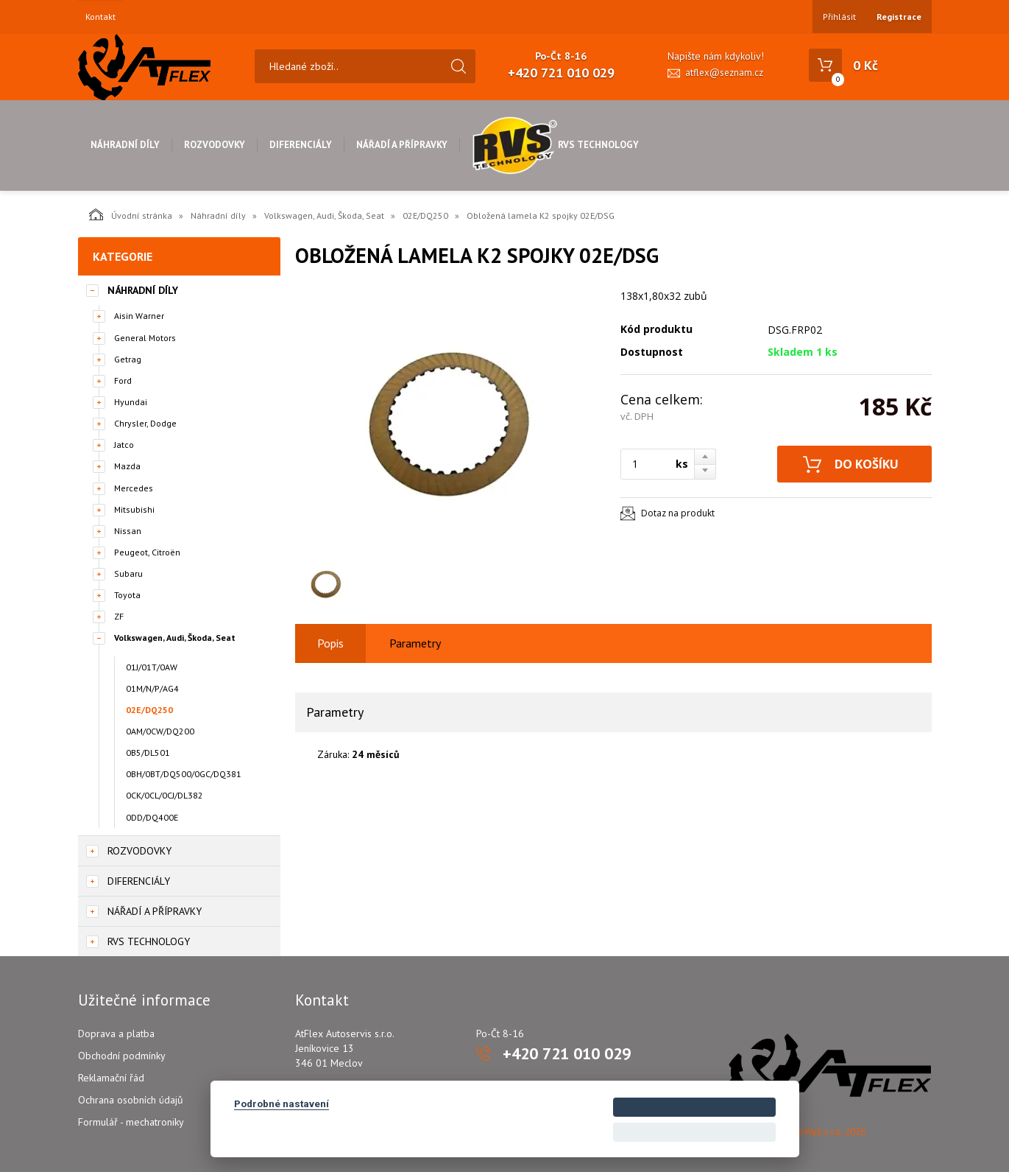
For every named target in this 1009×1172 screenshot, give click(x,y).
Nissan (127, 530)
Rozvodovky (214, 144)
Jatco (124, 444)
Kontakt (100, 17)
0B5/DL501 (148, 752)
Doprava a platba (116, 1033)
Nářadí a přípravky (401, 144)
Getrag (127, 359)
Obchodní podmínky (122, 1055)
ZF (119, 616)
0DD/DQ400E (152, 817)
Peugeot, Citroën (147, 552)
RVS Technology (555, 144)
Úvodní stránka (130, 214)
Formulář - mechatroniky (131, 1122)
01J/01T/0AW (151, 667)
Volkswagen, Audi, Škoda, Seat (324, 215)
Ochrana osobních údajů (130, 1099)
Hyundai (130, 401)
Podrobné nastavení (281, 1103)
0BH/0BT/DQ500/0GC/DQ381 (183, 773)
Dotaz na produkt (678, 513)
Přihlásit (839, 16)
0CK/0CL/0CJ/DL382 (164, 795)
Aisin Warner (139, 315)
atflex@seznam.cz (724, 72)
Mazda (127, 465)
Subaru (128, 573)
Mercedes (133, 488)
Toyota (127, 594)
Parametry (415, 643)
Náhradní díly (125, 144)
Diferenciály (300, 144)
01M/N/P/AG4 (152, 688)
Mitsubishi (134, 509)
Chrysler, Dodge (145, 423)
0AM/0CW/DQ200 (160, 731)
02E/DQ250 (425, 215)
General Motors (145, 337)
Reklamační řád (111, 1077)
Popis (330, 643)
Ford (123, 380)
